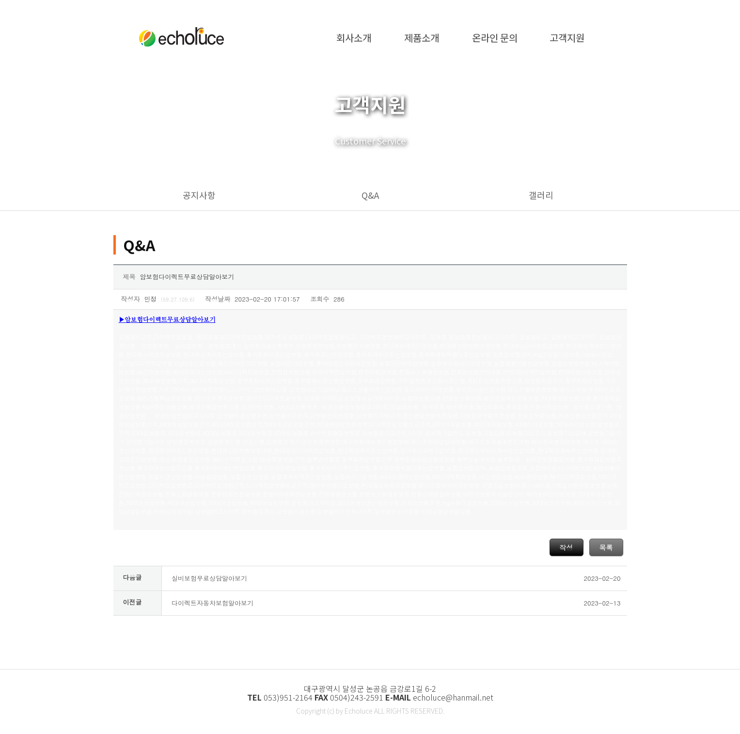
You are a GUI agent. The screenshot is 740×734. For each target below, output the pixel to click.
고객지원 (567, 36)
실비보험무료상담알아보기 (209, 578)
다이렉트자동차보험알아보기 (212, 602)
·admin (594, 8)
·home (557, 8)
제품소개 (421, 36)
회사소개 (353, 36)
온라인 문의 (495, 36)
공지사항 (199, 195)
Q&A (370, 195)
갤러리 (541, 195)
